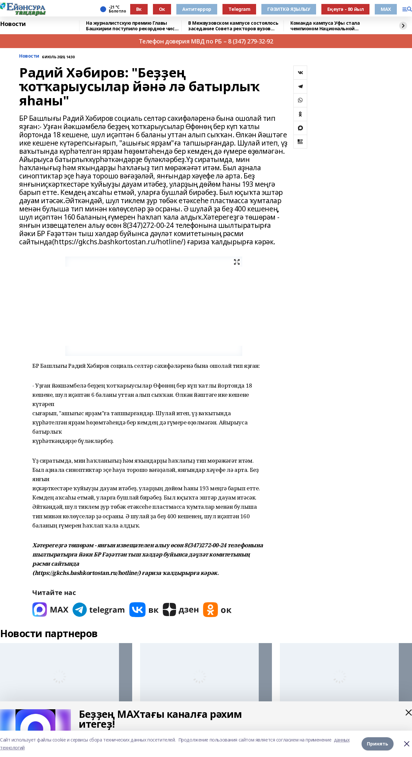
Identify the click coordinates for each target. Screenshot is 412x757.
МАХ (386, 9)
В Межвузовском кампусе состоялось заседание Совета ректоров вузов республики (233, 25)
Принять (377, 744)
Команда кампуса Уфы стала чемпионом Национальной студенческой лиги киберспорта (329, 25)
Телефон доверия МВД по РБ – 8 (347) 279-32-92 (206, 41)
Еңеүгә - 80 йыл (345, 9)
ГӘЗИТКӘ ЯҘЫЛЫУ (288, 9)
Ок (162, 9)
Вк (139, 9)
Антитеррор (196, 9)
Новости (13, 24)
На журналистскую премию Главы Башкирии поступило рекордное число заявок (133, 25)
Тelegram (239, 9)
